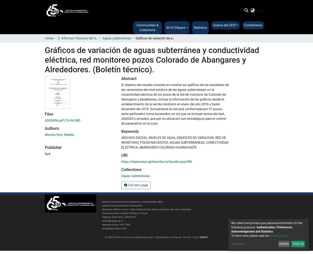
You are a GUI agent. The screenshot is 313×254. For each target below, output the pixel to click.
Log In (261, 10)
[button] (252, 10)
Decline (284, 243)
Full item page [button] (136, 185)
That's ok (298, 243)
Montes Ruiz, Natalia (59, 135)
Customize (238, 243)
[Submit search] (246, 10)
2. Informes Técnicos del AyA (78, 38)
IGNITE (204, 237)
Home (49, 38)
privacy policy (278, 235)
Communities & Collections (148, 27)
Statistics (200, 28)
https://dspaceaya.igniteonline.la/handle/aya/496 (156, 162)
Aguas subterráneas (116, 38)
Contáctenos (253, 25)
